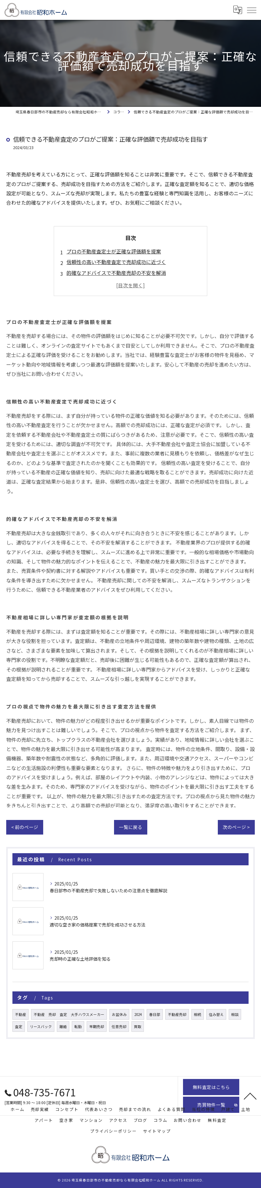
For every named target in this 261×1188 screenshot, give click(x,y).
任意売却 (119, 1026)
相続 (197, 1014)
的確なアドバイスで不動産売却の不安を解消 (116, 272)
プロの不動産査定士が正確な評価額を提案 (113, 251)
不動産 (20, 1014)
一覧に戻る (130, 827)
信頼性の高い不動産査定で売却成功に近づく (116, 262)
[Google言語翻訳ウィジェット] (237, 10)
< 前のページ (24, 827)
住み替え (216, 1014)
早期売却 (96, 1026)
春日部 (154, 1014)
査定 (18, 1026)
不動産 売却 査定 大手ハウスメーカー (69, 1014)
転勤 (78, 1026)
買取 (137, 1026)
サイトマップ (157, 1131)
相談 (235, 1014)
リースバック (41, 1026)
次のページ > (236, 827)
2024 (138, 1014)
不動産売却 (177, 1014)
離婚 (63, 1026)
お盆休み (119, 1014)
